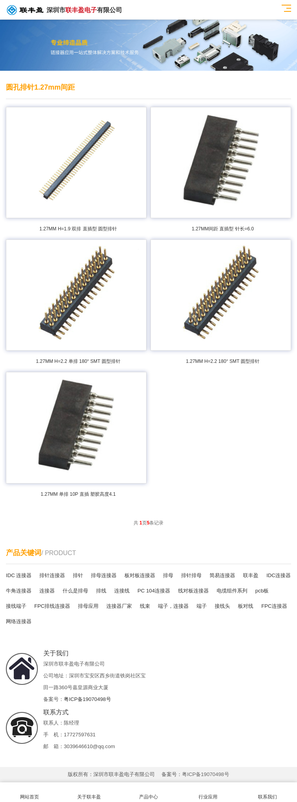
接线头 (222, 606)
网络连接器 (19, 621)
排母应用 (88, 606)
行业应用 (208, 792)
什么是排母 (75, 591)
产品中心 (148, 792)
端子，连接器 (173, 606)
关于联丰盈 (89, 792)
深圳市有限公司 (64, 10)
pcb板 (262, 591)
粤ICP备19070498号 (87, 699)
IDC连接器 (278, 575)
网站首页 (29, 792)
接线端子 (16, 606)
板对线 (245, 606)
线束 (145, 606)
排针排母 (191, 575)
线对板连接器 (193, 591)
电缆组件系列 (232, 591)
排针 (78, 575)
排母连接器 (104, 575)
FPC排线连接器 (52, 606)
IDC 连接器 (19, 575)
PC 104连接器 (153, 591)
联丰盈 (250, 575)
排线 (101, 591)
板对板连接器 (139, 575)
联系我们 (267, 792)
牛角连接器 (19, 591)
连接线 (122, 591)
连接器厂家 (119, 606)
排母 (168, 575)
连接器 (47, 591)
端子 (202, 606)
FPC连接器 (274, 606)
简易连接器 (222, 575)
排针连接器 (52, 575)
